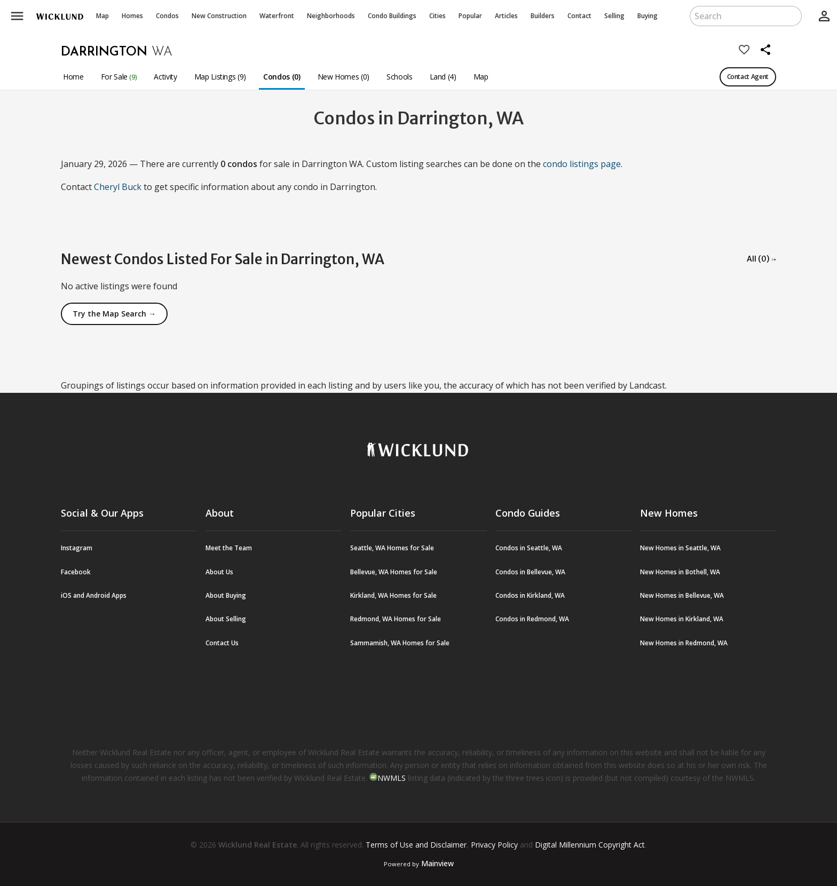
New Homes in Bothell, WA (680, 571)
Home (73, 77)
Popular (470, 15)
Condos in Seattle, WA (528, 547)
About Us (219, 571)
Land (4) (443, 77)
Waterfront (276, 15)
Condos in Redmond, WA (532, 618)
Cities (437, 15)
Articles (506, 15)
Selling (614, 15)
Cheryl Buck (117, 187)
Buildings (392, 15)
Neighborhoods (331, 15)
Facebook (76, 571)
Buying (647, 15)
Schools (399, 77)
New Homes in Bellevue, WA (682, 595)
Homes (132, 15)
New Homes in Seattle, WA (680, 547)
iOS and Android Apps (94, 595)
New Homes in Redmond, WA (684, 642)
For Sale (119, 77)
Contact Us (222, 642)
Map (102, 15)
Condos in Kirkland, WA (530, 595)
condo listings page (582, 164)
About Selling (226, 618)
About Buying (226, 595)
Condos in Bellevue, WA (530, 571)
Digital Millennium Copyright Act (590, 845)
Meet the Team (229, 547)
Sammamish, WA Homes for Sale (399, 642)
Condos (167, 15)
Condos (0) (282, 77)
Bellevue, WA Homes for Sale (393, 571)
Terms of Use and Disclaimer (416, 845)
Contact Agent (748, 76)
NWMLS (391, 778)
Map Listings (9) (220, 77)
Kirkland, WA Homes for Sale (393, 595)
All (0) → (761, 259)
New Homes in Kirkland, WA (681, 618)
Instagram (76, 547)
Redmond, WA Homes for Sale (395, 618)
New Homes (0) (343, 77)
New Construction (219, 15)
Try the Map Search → (114, 313)
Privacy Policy (494, 845)
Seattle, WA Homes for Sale (392, 547)
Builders (543, 15)
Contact (579, 15)
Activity (165, 77)
